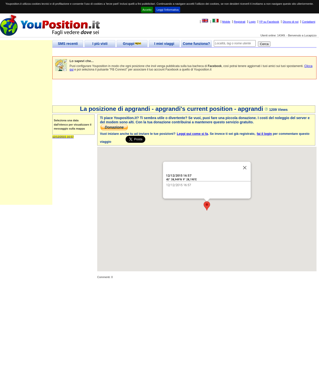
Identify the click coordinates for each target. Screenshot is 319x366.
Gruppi (132, 44)
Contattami (308, 21)
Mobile (226, 21)
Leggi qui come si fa (192, 134)
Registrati (239, 21)
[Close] (245, 168)
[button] (207, 206)
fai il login (264, 134)
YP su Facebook (269, 21)
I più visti (100, 44)
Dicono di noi (291, 21)
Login (252, 21)
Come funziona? (196, 44)
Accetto (147, 9)
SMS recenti (68, 44)
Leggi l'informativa (167, 9)
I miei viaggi (164, 44)
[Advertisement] (143, 52)
